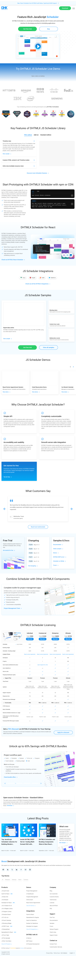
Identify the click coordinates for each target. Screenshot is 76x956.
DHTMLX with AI (31, 934)
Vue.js (22, 277)
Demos (28, 887)
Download (65, 8)
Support (52, 914)
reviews (22, 948)
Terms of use (57, 953)
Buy (48, 29)
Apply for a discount (63, 732)
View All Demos (30, 905)
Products (4, 887)
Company (53, 887)
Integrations (30, 911)
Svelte (42, 277)
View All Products (6, 944)
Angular (32, 277)
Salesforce (52, 277)
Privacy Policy (49, 953)
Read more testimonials (38, 527)
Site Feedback (64, 953)
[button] (73, 366)
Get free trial (27, 29)
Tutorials (25, 879)
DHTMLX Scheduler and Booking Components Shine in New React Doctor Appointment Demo (47, 842)
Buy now (30, 639)
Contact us (53, 940)
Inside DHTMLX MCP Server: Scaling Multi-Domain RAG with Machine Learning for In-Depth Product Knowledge (28, 842)
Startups (14, 879)
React (19, 879)
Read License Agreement (29, 654)
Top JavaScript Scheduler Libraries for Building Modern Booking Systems (9, 842)
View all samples (48, 347)
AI (2, 879)
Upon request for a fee (42, 664)
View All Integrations (32, 929)
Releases (7, 879)
